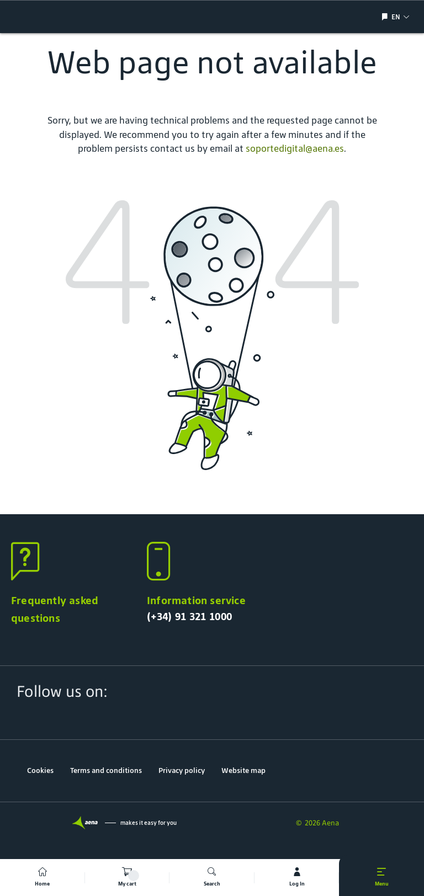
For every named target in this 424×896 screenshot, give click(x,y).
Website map (243, 770)
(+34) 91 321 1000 (189, 616)
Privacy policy (181, 770)
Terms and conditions (106, 770)
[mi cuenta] (297, 877)
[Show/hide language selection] (386, 16)
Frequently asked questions (54, 609)
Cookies (40, 770)
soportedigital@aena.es (295, 148)
